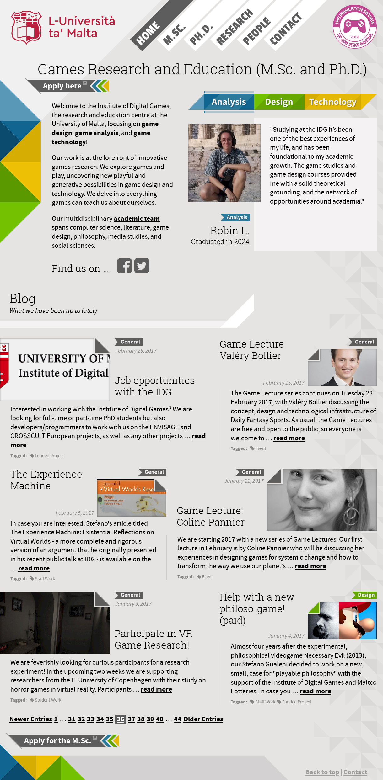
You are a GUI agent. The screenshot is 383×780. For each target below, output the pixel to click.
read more (289, 438)
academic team (137, 218)
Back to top (322, 772)
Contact (355, 772)
